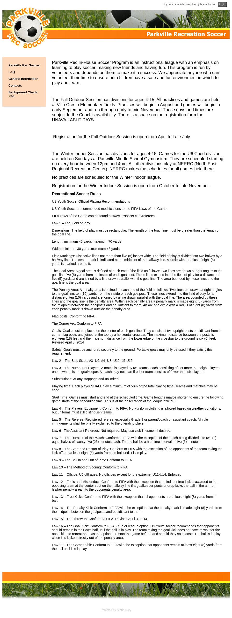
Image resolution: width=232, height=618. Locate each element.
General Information (23, 79)
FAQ (11, 72)
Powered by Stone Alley (116, 610)
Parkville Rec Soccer (23, 65)
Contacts (15, 85)
